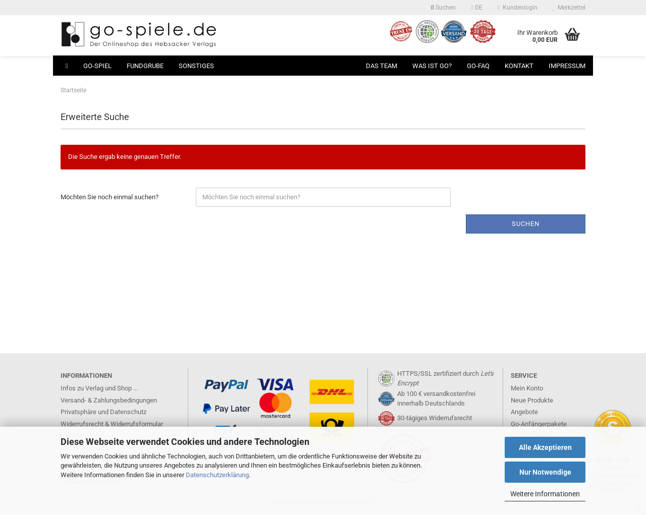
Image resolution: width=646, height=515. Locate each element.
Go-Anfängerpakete (539, 424)
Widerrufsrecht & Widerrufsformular (112, 424)
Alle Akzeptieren (545, 447)
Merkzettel (569, 7)
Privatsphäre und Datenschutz (103, 412)
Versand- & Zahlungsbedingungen (109, 400)
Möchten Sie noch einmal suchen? (109, 197)
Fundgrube (145, 66)
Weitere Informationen (545, 494)
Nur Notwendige (545, 472)
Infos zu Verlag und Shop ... (99, 388)
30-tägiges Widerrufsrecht (434, 418)
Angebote (524, 412)
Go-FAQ (478, 66)
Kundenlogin (517, 7)
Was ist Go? (432, 66)
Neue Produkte (532, 400)
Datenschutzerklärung (217, 475)
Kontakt (519, 66)
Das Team (381, 66)
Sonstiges (196, 66)
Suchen (443, 7)
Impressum (567, 66)
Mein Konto (527, 388)
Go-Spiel (97, 66)
